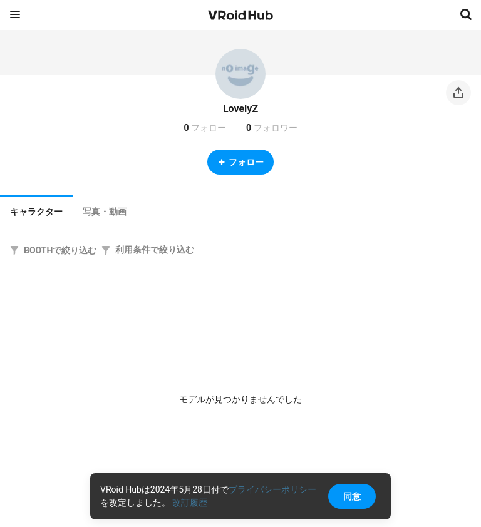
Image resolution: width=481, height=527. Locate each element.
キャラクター (36, 212)
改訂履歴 (189, 503)
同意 (352, 496)
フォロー (240, 162)
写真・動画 (105, 212)
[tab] (36, 210)
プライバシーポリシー (272, 489)
